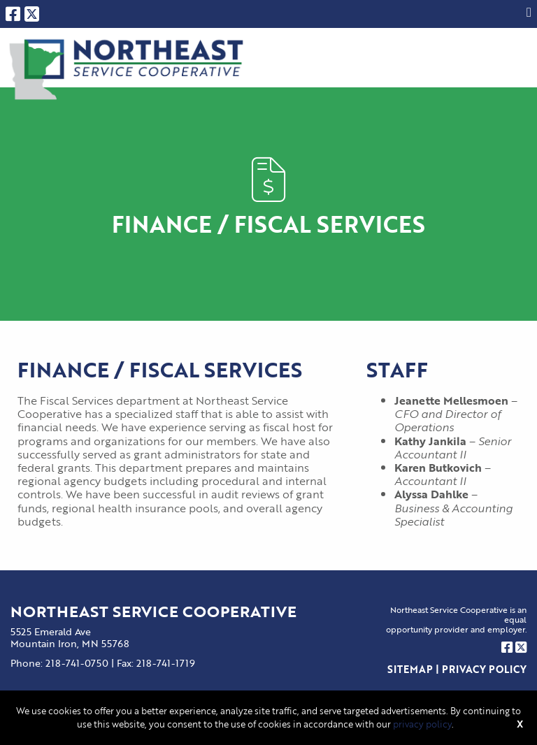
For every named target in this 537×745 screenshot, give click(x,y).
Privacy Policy (484, 669)
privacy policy (422, 724)
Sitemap (410, 669)
